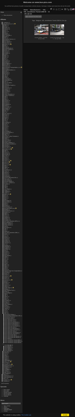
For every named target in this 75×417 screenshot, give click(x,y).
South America (7, 377)
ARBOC (6, 34)
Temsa (5, 301)
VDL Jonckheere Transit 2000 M (13, 342)
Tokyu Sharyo (7, 304)
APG (5, 32)
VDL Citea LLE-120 (10, 327)
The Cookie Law (26, 415)
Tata (5, 298)
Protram (6, 241)
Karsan (6, 175)
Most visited (7, 389)
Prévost (6, 239)
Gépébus (6, 133)
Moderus (6, 212)
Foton (5, 129)
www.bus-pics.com (43, 2)
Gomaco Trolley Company (10, 136)
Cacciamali (7, 78)
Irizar (5, 162)
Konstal (6, 184)
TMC (5, 295)
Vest (5, 354)
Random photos (8, 392)
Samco (6, 269)
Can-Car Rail (7, 82)
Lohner (6, 192)
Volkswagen (7, 360)
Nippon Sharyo (8, 223)
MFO (5, 198)
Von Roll (6, 363)
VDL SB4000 (8, 350)
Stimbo (6, 291)
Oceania (5, 381)
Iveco (5, 164)
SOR (5, 262)
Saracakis (6, 272)
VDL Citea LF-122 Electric (11, 324)
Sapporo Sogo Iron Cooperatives (12, 270)
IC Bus (5, 155)
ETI (5, 112)
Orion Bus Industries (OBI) (10, 232)
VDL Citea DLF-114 (10, 320)
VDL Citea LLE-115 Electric (12, 326)
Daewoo (6, 100)
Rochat (6, 251)
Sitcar (5, 281)
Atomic (6, 50)
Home (26, 10)
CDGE (5, 77)
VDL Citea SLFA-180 (10, 334)
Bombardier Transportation (11, 67)
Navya (5, 216)
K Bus (5, 171)
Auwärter (6, 53)
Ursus (5, 312)
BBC (5, 55)
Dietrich (6, 105)
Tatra (5, 299)
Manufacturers (7, 23)
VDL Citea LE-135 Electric (11, 323)
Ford (5, 128)
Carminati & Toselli (8, 85)
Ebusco (6, 114)
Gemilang (6, 131)
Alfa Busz (6, 40)
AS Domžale (7, 35)
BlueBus (6, 66)
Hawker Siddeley (8, 142)
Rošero (6, 253)
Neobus (6, 218)
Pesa (5, 236)
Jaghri (5, 167)
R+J (5, 244)
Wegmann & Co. (8, 365)
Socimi (5, 283)
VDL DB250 (8, 338)
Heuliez (6, 149)
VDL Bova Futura (9, 317)
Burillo (5, 71)
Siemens (6, 280)
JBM (5, 166)
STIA (5, 263)
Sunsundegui (7, 292)
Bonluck (6, 68)
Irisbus (5, 160)
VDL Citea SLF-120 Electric (12, 332)
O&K (5, 228)
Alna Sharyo (7, 41)
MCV (5, 196)
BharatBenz (7, 63)
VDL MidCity (8, 346)
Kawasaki (6, 176)
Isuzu (5, 163)
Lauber (6, 190)
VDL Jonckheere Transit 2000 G (13, 341)
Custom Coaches (8, 95)
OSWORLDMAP (8, 409)
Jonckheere (7, 169)
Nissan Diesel (7, 225)
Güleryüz (6, 141)
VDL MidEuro (8, 347)
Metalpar (6, 209)
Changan (6, 90)
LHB (5, 187)
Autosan (6, 52)
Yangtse (6, 368)
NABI (5, 213)
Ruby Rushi (7, 255)
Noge (5, 226)
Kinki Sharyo (7, 180)
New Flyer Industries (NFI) (10, 221)
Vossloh (6, 364)
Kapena (6, 172)
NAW (5, 214)
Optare (6, 231)
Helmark (6, 145)
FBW (5, 118)
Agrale (5, 36)
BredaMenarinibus (8, 70)
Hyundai (6, 154)
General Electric (8, 132)
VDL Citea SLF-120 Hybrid (11, 333)
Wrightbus (6, 367)
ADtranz (6, 29)
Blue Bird (6, 64)
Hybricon (6, 153)
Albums (3, 19)
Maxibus (6, 205)
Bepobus (6, 61)
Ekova (5, 117)
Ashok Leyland (8, 49)
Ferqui (5, 123)
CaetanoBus (7, 80)
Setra (5, 278)
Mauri (5, 204)
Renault (6, 249)
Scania (6, 276)
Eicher (5, 115)
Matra (5, 203)
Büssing (6, 73)
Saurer (5, 273)
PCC (5, 235)
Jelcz (5, 168)
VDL (5, 313)
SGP (5, 258)
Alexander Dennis (8, 39)
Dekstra (6, 101)
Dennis (6, 103)
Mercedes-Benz (8, 208)
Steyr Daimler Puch (9, 290)
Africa (4, 374)
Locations (5, 22)
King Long (6, 178)
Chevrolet (6, 91)
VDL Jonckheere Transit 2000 (12, 340)
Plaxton (6, 237)
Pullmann (6, 242)
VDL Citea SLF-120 (10, 331)
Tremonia (6, 306)
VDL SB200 (8, 349)
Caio (5, 81)
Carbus (6, 84)
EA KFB (6, 109)
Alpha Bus (6, 43)
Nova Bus (6, 227)
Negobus (6, 217)
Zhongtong (6, 373)
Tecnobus (6, 300)
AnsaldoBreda (7, 48)
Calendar (6, 396)
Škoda (5, 282)
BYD (5, 59)
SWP (5, 264)
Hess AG (6, 147)
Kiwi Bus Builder (8, 181)
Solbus (6, 286)
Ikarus (5, 156)
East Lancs (7, 113)
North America (7, 375)
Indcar (5, 158)
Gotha (5, 138)
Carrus (5, 86)
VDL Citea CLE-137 (10, 319)
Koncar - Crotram (8, 182)
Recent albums (7, 394)
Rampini (6, 245)
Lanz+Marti (7, 189)
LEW (5, 186)
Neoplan (6, 219)
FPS (5, 121)
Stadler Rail (7, 287)
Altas (5, 45)
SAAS (5, 256)
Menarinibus (7, 207)
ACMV (5, 27)
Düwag (6, 108)
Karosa (6, 173)
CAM (5, 76)
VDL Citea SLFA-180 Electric (12, 336)
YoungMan (6, 369)
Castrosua (6, 87)
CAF (5, 75)
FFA (5, 119)
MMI (5, 199)
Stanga (6, 289)
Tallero (5, 296)
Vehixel (6, 352)
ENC (5, 110)
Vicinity (6, 356)
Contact (6, 411)
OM (5, 230)
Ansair (5, 46)
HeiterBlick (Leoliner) (9, 143)
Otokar (5, 233)
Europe (5, 379)
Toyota (5, 305)
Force (5, 127)
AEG (5, 31)
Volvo (5, 361)
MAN (5, 194)
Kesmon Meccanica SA (10, 177)
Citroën (6, 92)
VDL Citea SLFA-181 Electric (12, 337)
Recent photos (7, 393)
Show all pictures (8, 15)
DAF (5, 98)
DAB (5, 96)
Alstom (6, 44)
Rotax (5, 254)
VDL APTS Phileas (9, 314)
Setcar (5, 277)
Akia (5, 37)
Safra (5, 268)
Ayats (5, 54)
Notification (6, 408)
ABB (5, 25)
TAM (5, 294)
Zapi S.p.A (6, 372)
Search (5, 407)
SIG (5, 259)
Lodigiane (6, 191)
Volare (5, 357)
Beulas (6, 62)
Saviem (6, 274)
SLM (5, 260)
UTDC (5, 309)
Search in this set (35, 16)
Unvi (5, 310)
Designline (6, 104)
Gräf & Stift (7, 140)
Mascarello (7, 201)
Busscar (6, 72)
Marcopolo (6, 200)
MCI (5, 195)
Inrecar (6, 159)
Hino (5, 151)
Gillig (5, 135)
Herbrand (6, 146)
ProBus (6, 240)
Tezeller (6, 303)
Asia (4, 378)
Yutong (6, 370)
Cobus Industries (8, 94)
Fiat (5, 124)
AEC (5, 30)
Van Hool (6, 351)
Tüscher (6, 308)
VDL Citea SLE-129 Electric (12, 329)
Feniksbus (6, 122)
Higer (5, 150)
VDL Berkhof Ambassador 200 (12, 315)
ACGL (5, 26)
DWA (5, 99)
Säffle (5, 267)
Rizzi (5, 250)
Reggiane (6, 247)
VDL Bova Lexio (9, 318)
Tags (5, 406)
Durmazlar (6, 107)
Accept (65, 415)
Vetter (5, 355)
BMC (5, 57)
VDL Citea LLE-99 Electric (11, 328)
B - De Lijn (8, 345)
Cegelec (6, 89)
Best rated (6, 391)
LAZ (5, 185)
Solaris (6, 285)
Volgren (6, 359)
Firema (6, 126)
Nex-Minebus (7, 222)
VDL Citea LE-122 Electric (11, 322)
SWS (5, 265)
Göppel (6, 137)
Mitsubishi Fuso (8, 210)
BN (5, 58)
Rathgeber (6, 246)
